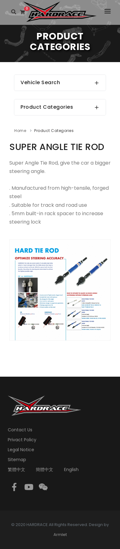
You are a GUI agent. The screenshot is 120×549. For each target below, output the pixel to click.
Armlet (60, 535)
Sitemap (17, 459)
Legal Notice (21, 450)
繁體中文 (16, 469)
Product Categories (54, 130)
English (71, 469)
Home (20, 130)
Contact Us (20, 430)
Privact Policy (22, 440)
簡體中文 (44, 469)
